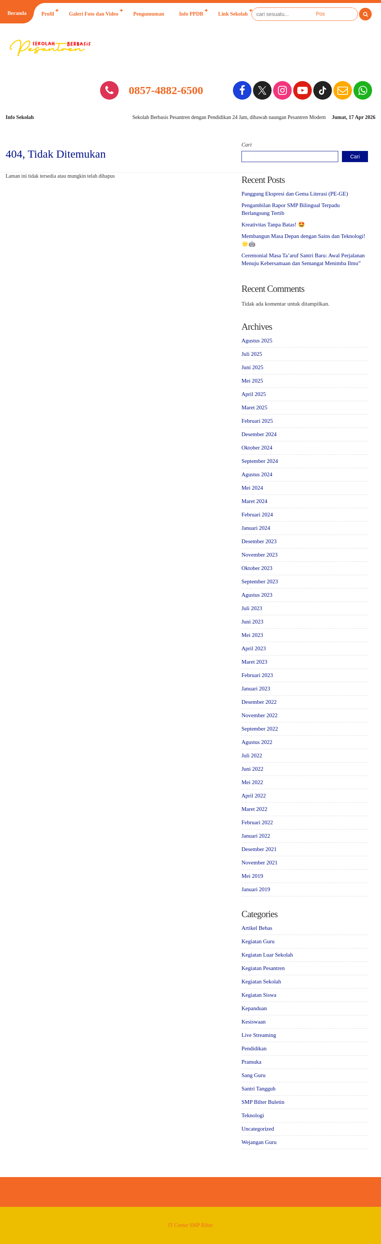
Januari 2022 (255, 836)
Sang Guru (253, 1075)
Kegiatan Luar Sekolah (267, 955)
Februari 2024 (257, 515)
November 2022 (259, 715)
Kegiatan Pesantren (263, 968)
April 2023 (253, 648)
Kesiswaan (253, 1022)
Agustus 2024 (256, 474)
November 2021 (259, 863)
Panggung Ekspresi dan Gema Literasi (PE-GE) (294, 194)
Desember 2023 (259, 541)
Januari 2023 (255, 689)
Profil (47, 14)
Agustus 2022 (256, 742)
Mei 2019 (252, 876)
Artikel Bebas (256, 928)
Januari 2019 (255, 889)
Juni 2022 (252, 769)
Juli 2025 (251, 354)
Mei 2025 (252, 381)
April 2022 (253, 796)
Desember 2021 (259, 849)
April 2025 (253, 394)
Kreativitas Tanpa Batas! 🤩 (273, 225)
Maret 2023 (254, 662)
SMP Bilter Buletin (262, 1102)
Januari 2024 (255, 528)
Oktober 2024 (256, 448)
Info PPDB (191, 14)
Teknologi (252, 1115)
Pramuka (251, 1062)
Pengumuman (148, 14)
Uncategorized (257, 1129)
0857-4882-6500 (166, 90)
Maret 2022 (254, 809)
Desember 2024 (259, 434)
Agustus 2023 (256, 595)
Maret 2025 (254, 407)
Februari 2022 (257, 822)
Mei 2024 (252, 488)
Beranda (16, 13)
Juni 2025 (252, 367)
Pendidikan (254, 1048)
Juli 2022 (251, 755)
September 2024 (259, 461)
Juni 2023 (252, 622)
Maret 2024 (254, 501)
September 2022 (259, 729)
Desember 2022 (259, 702)
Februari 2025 (257, 421)
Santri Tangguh (258, 1089)
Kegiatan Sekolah (261, 981)
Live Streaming (258, 1035)
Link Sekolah (233, 14)
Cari (246, 145)
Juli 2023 (251, 608)
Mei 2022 (252, 782)
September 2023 (259, 581)
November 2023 (259, 555)
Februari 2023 (257, 675)
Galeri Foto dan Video (93, 14)
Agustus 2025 (256, 341)
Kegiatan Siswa (258, 995)
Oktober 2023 (256, 568)
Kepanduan (254, 1008)
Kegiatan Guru (258, 941)
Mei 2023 (252, 635)
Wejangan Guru (258, 1142)
